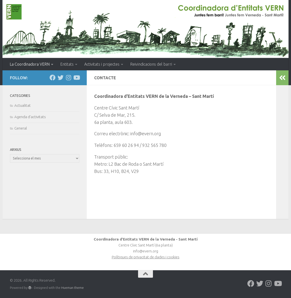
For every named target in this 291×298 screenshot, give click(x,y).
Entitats (67, 64)
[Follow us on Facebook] (53, 78)
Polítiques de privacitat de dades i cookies (145, 257)
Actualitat (22, 105)
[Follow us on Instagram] (68, 78)
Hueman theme (72, 287)
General (20, 128)
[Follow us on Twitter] (60, 78)
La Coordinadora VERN (30, 64)
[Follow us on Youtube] (76, 78)
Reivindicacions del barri (151, 64)
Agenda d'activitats (30, 117)
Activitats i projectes (101, 64)
